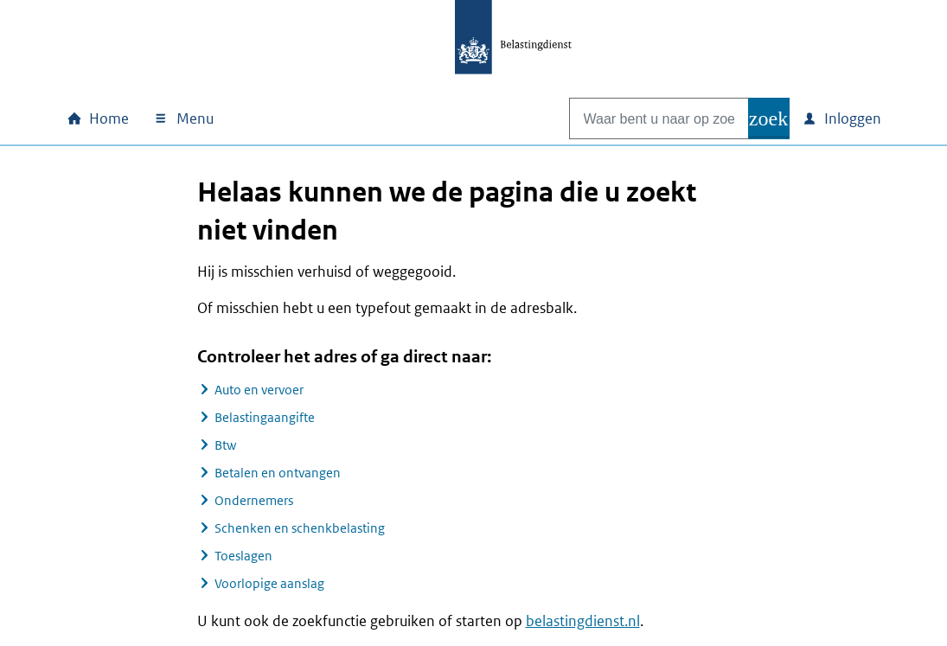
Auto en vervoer (259, 389)
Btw (225, 445)
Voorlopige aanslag (269, 583)
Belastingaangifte (264, 417)
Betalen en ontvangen (277, 472)
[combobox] (641, 118)
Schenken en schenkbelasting (299, 528)
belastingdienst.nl (583, 620)
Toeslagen (243, 555)
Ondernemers (253, 500)
